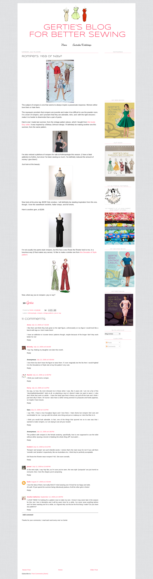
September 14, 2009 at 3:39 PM (52, 497)
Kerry (29, 388)
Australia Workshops (82, 44)
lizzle (29, 482)
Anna (29, 325)
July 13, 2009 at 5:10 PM (39, 410)
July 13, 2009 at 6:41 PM (42, 447)
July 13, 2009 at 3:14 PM (40, 388)
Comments (110, 346)
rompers (39, 313)
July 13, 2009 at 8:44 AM (42, 347)
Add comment (28, 515)
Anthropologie (32, 313)
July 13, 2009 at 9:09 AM (45, 360)
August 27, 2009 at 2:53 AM (41, 482)
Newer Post (26, 570)
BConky (30, 347)
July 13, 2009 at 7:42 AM (40, 325)
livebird (30, 447)
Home (64, 44)
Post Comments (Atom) (40, 574)
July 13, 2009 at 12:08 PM (42, 375)
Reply (29, 340)
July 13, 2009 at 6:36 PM (45, 431)
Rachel (29, 375)
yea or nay (57, 313)
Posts (109, 342)
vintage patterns (48, 313)
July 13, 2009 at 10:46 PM (41, 466)
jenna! (29, 466)
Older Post (94, 570)
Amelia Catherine (33, 497)
